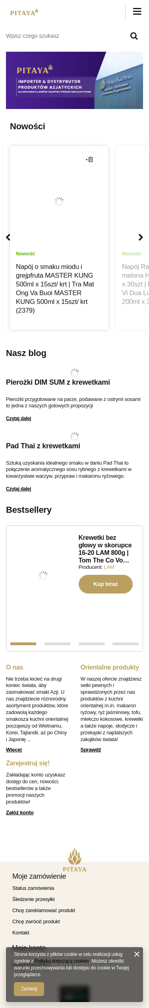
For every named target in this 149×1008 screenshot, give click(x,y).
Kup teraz (105, 584)
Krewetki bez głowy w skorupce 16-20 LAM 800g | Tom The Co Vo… (105, 549)
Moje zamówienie (39, 876)
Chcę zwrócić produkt (36, 921)
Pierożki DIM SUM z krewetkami (58, 382)
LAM (109, 567)
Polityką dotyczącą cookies (62, 961)
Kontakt (20, 932)
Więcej (14, 750)
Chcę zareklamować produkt (43, 910)
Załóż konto (19, 812)
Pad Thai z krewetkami (43, 446)
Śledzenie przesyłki (33, 899)
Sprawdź (91, 750)
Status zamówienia (33, 888)
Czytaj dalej (18, 418)
